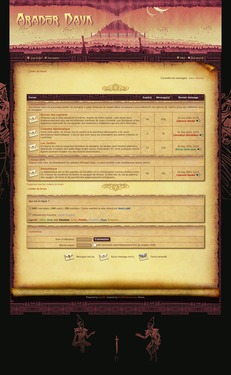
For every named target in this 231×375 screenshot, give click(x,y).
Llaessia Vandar (186, 121)
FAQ (182, 58)
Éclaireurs (113, 220)
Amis (50, 220)
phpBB (102, 297)
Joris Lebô (124, 208)
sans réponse (196, 78)
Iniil (56, 220)
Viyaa (103, 220)
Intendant (64, 220)
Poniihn (83, 220)
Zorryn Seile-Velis (186, 149)
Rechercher (197, 58)
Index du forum (36, 71)
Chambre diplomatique (55, 129)
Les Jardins (48, 143)
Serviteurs (93, 220)
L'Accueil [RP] (37, 104)
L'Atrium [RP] (37, 160)
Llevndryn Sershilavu (186, 135)
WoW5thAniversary (127, 297)
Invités (74, 220)
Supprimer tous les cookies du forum (45, 184)
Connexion (36, 58)
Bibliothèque (49, 168)
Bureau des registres (54, 114)
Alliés (43, 220)
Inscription (53, 58)
